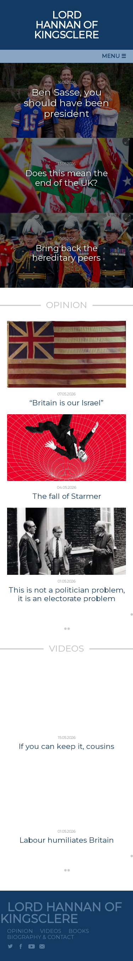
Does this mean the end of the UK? (66, 178)
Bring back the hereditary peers (66, 253)
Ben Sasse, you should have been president (66, 103)
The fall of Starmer (66, 496)
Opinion (20, 931)
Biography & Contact (40, 937)
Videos (50, 931)
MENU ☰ (114, 56)
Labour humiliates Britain (67, 840)
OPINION (66, 304)
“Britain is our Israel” (66, 403)
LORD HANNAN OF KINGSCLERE (66, 25)
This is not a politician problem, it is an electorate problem (67, 594)
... (98, 617)
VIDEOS (66, 648)
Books (78, 931)
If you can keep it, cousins (66, 746)
